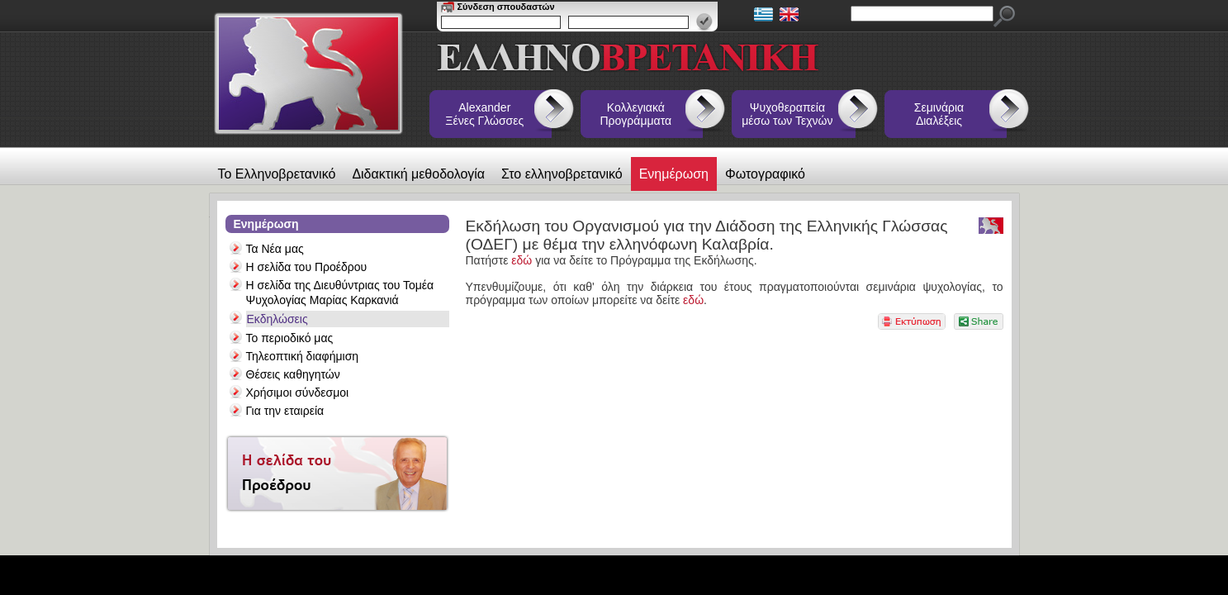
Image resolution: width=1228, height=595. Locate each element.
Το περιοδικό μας (290, 338)
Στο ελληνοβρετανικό (562, 174)
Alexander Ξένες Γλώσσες (484, 114)
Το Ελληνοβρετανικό (277, 174)
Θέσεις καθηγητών (293, 374)
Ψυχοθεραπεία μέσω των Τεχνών (787, 114)
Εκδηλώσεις (277, 319)
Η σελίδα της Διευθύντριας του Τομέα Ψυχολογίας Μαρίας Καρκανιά (340, 292)
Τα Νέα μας (275, 248)
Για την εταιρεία (285, 410)
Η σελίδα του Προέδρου (306, 267)
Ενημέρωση (674, 174)
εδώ (521, 260)
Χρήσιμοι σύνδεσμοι (297, 392)
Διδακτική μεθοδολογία (418, 174)
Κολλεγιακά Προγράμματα (636, 114)
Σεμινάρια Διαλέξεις (939, 114)
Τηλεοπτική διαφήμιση (302, 356)
